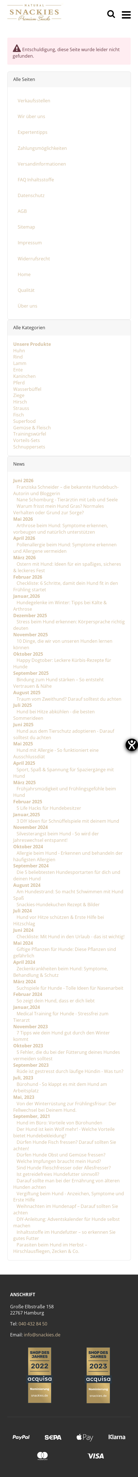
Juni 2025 (23, 724)
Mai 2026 (23, 519)
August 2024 (26, 885)
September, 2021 (31, 1116)
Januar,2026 (26, 596)
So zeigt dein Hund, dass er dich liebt (55, 1001)
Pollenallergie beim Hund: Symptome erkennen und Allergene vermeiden (65, 548)
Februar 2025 (27, 802)
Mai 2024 (23, 943)
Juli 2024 (22, 911)
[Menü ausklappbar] (126, 14)
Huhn (19, 350)
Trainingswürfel (29, 434)
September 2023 (31, 1065)
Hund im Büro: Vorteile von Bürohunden (58, 1123)
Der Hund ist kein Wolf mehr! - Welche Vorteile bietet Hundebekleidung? (64, 1132)
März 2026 (24, 557)
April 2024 (24, 962)
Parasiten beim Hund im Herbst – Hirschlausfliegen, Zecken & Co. (50, 1248)
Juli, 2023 (23, 1078)
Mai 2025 (23, 744)
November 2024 (30, 827)
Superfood (24, 421)
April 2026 (24, 538)
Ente (18, 370)
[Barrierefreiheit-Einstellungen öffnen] (132, 745)
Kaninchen (24, 376)
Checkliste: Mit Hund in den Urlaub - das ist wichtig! (70, 936)
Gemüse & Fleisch (32, 427)
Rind (18, 357)
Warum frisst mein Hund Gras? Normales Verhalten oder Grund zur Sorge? (58, 509)
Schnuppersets (29, 447)
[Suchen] (111, 14)
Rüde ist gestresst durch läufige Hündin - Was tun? (69, 1071)
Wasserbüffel (27, 389)
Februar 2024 (27, 994)
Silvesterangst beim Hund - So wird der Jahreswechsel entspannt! (56, 837)
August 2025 (26, 692)
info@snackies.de (42, 1335)
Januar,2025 (26, 814)
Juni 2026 (23, 480)
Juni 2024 (23, 930)
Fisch (18, 415)
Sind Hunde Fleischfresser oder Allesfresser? (63, 1168)
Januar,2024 (26, 1007)
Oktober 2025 (28, 654)
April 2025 (24, 763)
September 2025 (31, 673)
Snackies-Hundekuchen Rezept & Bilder (57, 904)
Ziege (18, 395)
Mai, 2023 (23, 1097)
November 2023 (30, 1026)
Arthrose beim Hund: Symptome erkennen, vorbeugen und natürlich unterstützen (60, 528)
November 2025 (30, 635)
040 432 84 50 (33, 1324)
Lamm (19, 363)
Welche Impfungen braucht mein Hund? (58, 1161)
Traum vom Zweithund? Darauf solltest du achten (68, 699)
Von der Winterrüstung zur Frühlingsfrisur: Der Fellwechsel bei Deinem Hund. (64, 1107)
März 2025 (24, 782)
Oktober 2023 (28, 1046)
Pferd (19, 383)
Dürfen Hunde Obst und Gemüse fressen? (60, 1155)
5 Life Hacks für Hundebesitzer (48, 808)
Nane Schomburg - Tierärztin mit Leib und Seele (66, 500)
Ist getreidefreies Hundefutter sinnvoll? (57, 1174)
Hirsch (20, 402)
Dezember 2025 (30, 615)
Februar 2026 (27, 577)
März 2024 (24, 981)
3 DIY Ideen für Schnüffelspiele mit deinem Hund (67, 821)
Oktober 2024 (28, 847)
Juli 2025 (22, 705)
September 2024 (31, 866)
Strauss (21, 408)
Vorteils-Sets (26, 440)
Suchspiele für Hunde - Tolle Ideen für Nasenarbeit (69, 988)
